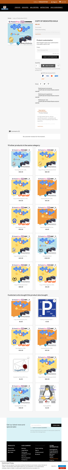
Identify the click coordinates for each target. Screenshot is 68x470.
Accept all (62, 466)
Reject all (62, 468)
